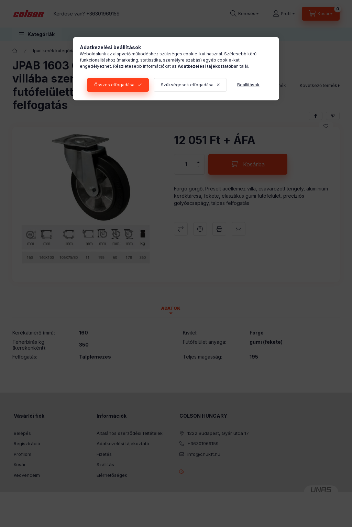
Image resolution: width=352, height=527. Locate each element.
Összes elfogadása (114, 84)
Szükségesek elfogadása (187, 84)
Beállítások (248, 84)
